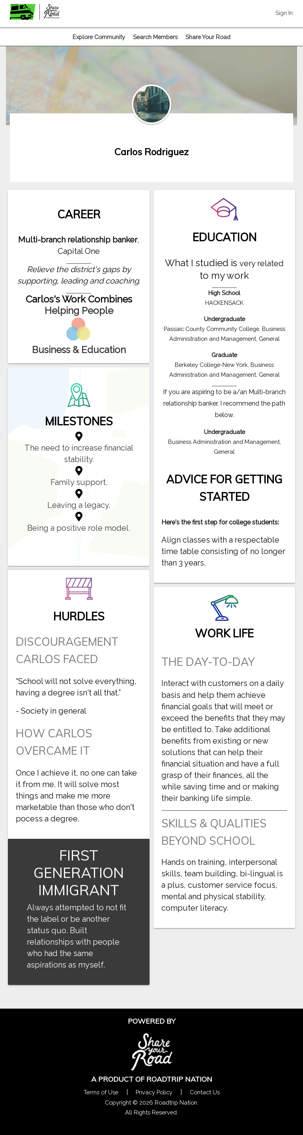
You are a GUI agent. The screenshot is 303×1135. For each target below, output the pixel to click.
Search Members (155, 37)
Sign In (284, 12)
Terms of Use (101, 1092)
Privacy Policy (154, 1092)
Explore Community (99, 37)
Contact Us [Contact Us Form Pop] (205, 1092)
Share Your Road (207, 37)
